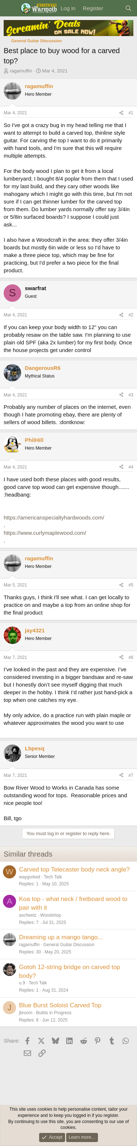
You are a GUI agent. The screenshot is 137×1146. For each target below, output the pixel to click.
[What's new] (114, 8)
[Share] (121, 113)
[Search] (128, 8)
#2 (131, 314)
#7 (131, 775)
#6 (131, 657)
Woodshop (50, 915)
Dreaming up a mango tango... (61, 937)
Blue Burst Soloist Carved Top (60, 1005)
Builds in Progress (54, 1012)
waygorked (29, 877)
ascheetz (28, 915)
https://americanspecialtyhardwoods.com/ (54, 517)
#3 (131, 395)
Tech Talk (53, 877)
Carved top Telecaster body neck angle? (74, 869)
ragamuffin (21, 71)
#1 (131, 112)
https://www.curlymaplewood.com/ (45, 533)
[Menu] (10, 8)
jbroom (26, 1012)
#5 (131, 585)
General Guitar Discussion (69, 944)
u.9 (22, 982)
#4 (131, 467)
